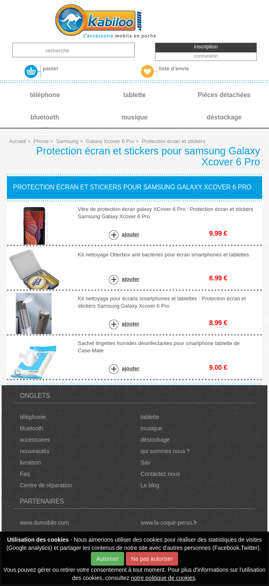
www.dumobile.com (44, 522)
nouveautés (34, 451)
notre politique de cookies (163, 578)
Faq (25, 474)
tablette (150, 417)
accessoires (35, 439)
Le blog (150, 485)
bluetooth (31, 428)
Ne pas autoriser (152, 559)
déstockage (155, 439)
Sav (146, 462)
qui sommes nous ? (165, 451)
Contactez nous (160, 474)
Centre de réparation (46, 485)
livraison (30, 462)
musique (151, 428)
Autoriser (107, 559)
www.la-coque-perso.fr (169, 522)
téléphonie (33, 417)
